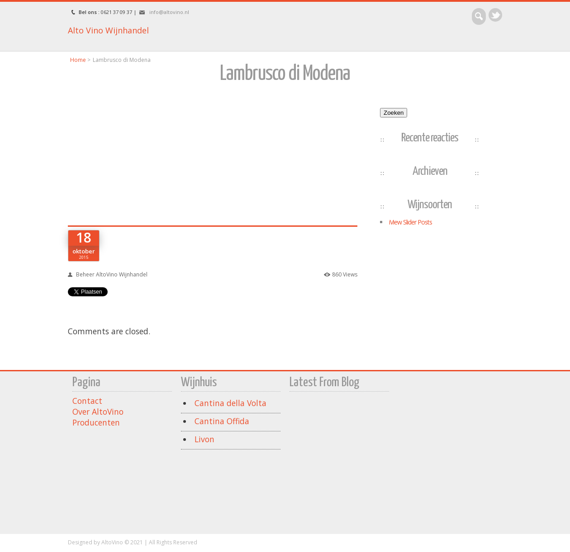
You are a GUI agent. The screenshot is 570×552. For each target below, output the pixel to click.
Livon (204, 439)
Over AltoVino (98, 411)
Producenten (96, 422)
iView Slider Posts (410, 222)
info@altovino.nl (169, 12)
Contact (87, 400)
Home (78, 60)
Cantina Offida (222, 421)
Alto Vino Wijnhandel (108, 30)
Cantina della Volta (230, 403)
